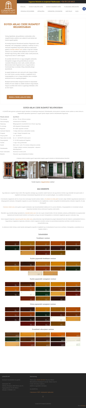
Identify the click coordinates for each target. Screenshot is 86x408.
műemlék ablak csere (30, 213)
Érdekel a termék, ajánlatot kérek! (20, 97)
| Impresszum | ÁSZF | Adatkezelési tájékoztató (41, 392)
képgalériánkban (45, 182)
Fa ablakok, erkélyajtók (71, 7)
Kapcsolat (69, 11)
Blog (77, 11)
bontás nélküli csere (16, 49)
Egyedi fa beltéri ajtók (36, 7)
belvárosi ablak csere (9, 207)
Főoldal (23, 7)
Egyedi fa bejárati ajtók (53, 7)
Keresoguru (83, 405)
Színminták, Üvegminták (55, 11)
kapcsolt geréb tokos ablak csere (24, 219)
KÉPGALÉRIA (41, 11)
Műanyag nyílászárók (27, 11)
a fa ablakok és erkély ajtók (51, 199)
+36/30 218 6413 (41, 380)
